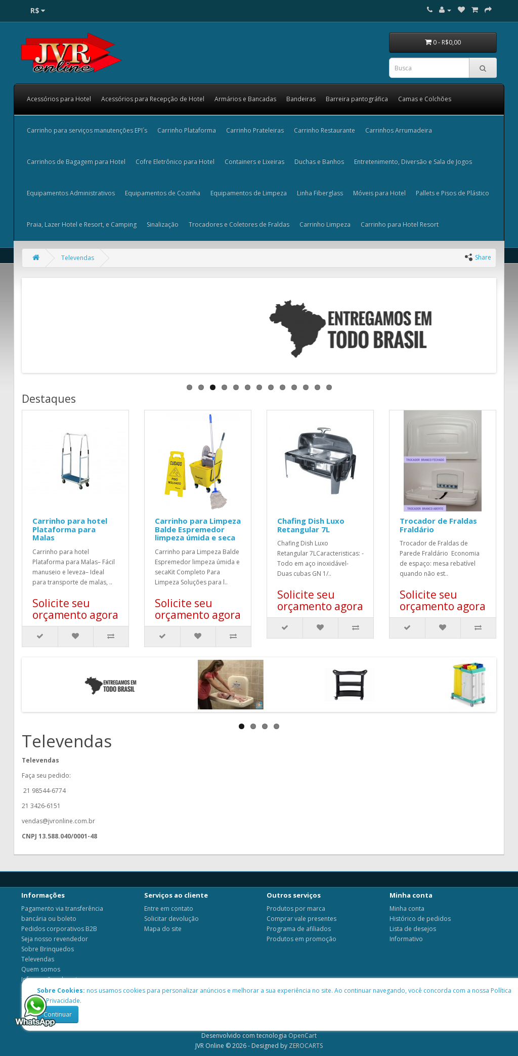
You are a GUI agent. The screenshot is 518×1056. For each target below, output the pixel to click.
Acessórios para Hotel (59, 99)
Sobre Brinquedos (47, 949)
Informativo (406, 939)
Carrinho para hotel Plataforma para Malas (69, 529)
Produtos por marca (296, 908)
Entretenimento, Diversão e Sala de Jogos (413, 161)
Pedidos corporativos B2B (59, 928)
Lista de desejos (413, 928)
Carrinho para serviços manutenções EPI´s (87, 130)
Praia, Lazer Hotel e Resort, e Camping (82, 224)
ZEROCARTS (306, 1045)
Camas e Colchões (424, 99)
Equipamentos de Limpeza (248, 193)
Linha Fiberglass (320, 193)
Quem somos (40, 969)
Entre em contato (168, 908)
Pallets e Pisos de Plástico (452, 193)
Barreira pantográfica (357, 99)
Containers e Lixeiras (254, 161)
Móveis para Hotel (379, 193)
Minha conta (407, 908)
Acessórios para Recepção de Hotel (152, 99)
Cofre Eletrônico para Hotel (175, 161)
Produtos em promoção (301, 939)
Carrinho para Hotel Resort (400, 224)
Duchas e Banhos (319, 161)
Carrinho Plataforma (186, 130)
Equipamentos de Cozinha (162, 193)
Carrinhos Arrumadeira (398, 130)
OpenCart (302, 1035)
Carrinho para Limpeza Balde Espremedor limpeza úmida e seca (198, 529)
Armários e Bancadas (245, 99)
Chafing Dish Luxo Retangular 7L (310, 525)
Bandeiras (301, 99)
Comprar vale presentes (301, 918)
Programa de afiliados (299, 928)
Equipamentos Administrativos (71, 193)
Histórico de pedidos (420, 918)
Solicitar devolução (171, 918)
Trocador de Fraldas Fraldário (438, 525)
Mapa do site (163, 928)
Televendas (77, 258)
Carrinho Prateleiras (255, 130)
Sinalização (163, 224)
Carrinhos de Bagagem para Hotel (76, 161)
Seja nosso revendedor (54, 939)
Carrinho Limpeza (325, 224)
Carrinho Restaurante (324, 130)
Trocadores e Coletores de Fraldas (239, 224)
